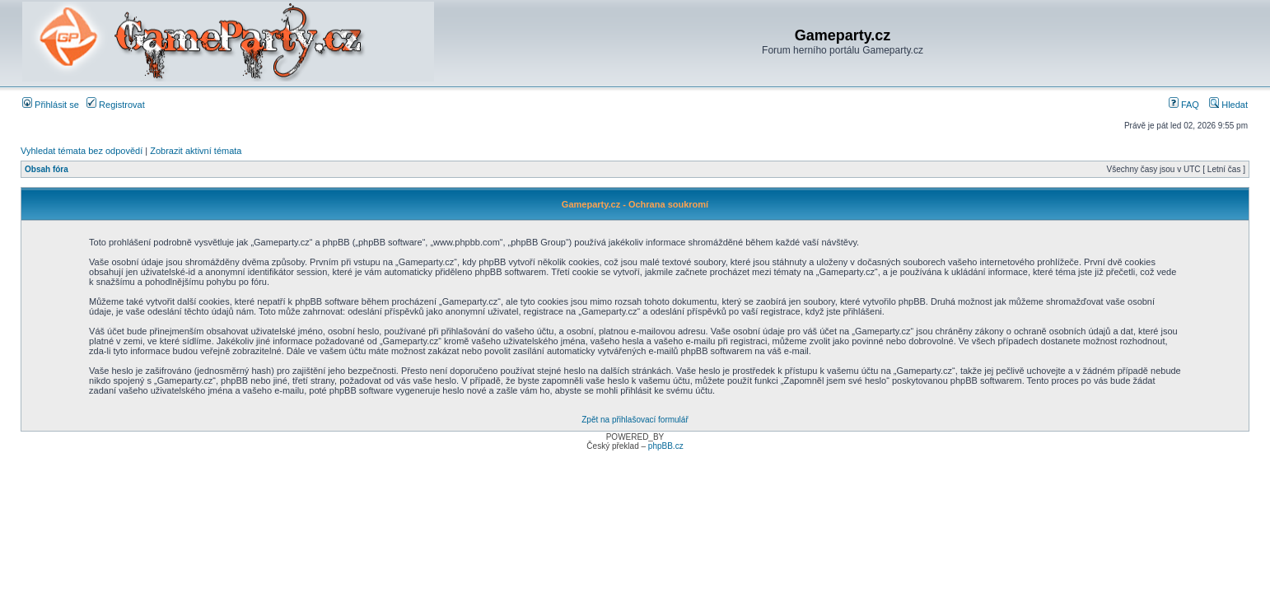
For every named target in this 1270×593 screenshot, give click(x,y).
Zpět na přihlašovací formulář (635, 419)
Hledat (1228, 105)
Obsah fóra (46, 169)
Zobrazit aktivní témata (195, 151)
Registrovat (115, 105)
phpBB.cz (666, 446)
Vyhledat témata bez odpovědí (81, 151)
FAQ (1184, 105)
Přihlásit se (50, 105)
